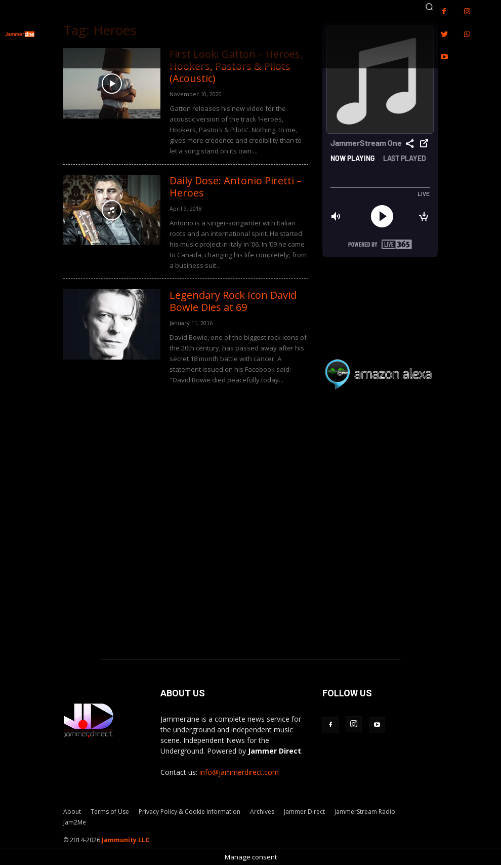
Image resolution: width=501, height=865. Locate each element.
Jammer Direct (304, 811)
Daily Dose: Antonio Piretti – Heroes (236, 187)
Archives (262, 811)
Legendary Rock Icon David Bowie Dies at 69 (233, 301)
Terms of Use (110, 811)
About (72, 811)
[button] (429, 6)
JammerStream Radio (365, 811)
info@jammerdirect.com (239, 772)
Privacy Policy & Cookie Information (189, 811)
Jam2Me (74, 822)
